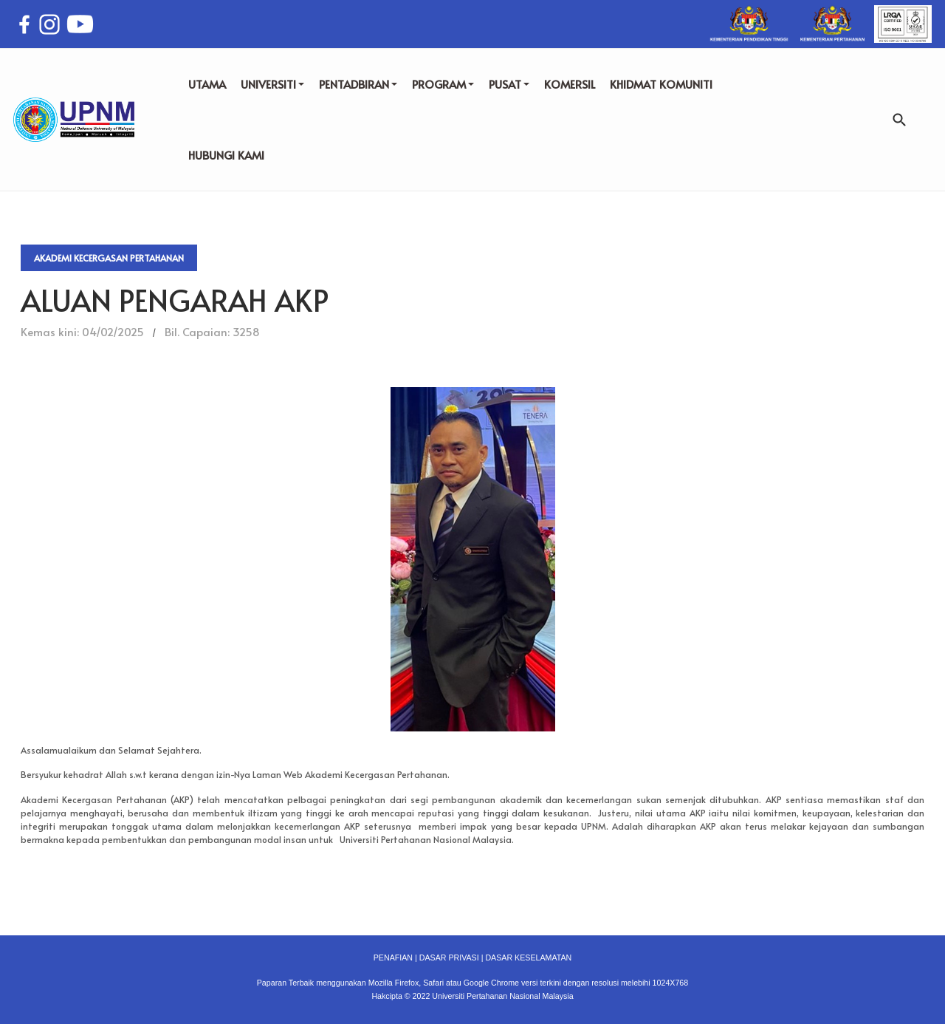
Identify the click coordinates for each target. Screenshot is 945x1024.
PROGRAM (443, 84)
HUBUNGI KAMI (226, 155)
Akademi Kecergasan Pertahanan (109, 258)
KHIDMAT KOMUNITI (661, 84)
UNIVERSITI (272, 84)
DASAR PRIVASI (449, 957)
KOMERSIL (569, 84)
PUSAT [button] (509, 84)
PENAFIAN (393, 957)
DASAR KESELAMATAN (528, 957)
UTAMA (207, 84)
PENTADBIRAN (358, 84)
